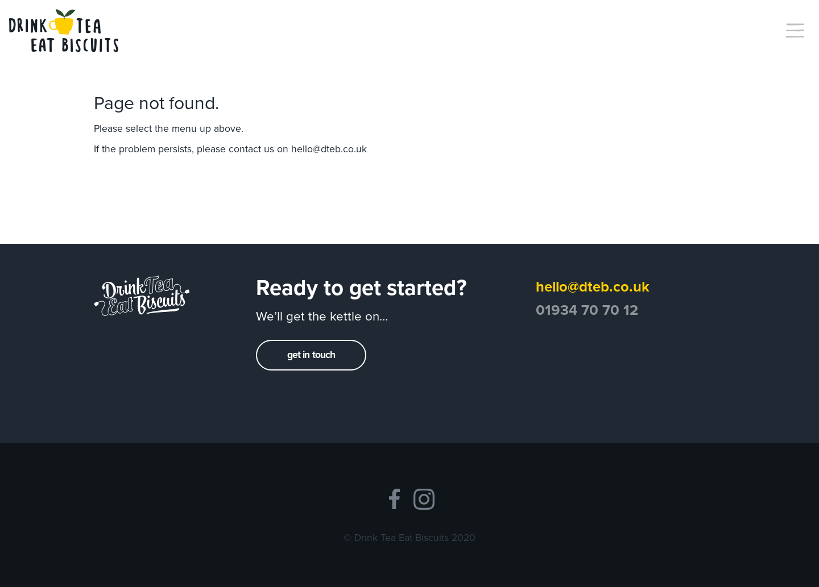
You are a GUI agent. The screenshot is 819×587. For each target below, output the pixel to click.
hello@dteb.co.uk (329, 149)
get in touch (311, 355)
